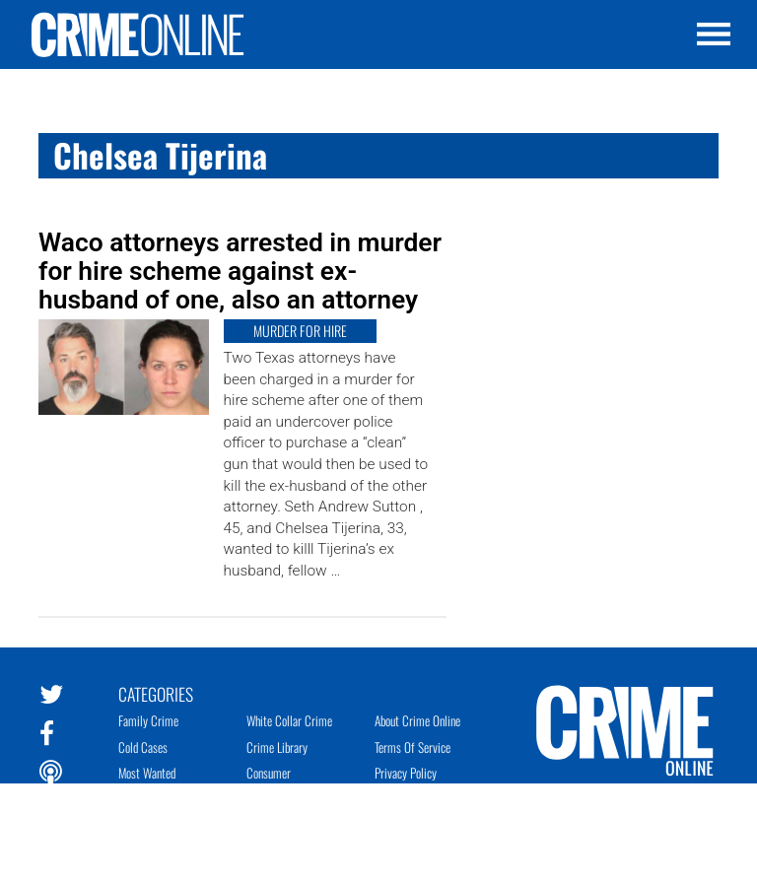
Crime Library (277, 747)
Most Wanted (146, 772)
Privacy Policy (406, 772)
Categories (155, 693)
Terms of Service (412, 747)
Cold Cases (143, 747)
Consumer (268, 772)
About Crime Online (417, 720)
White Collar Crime (289, 720)
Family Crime (148, 720)
